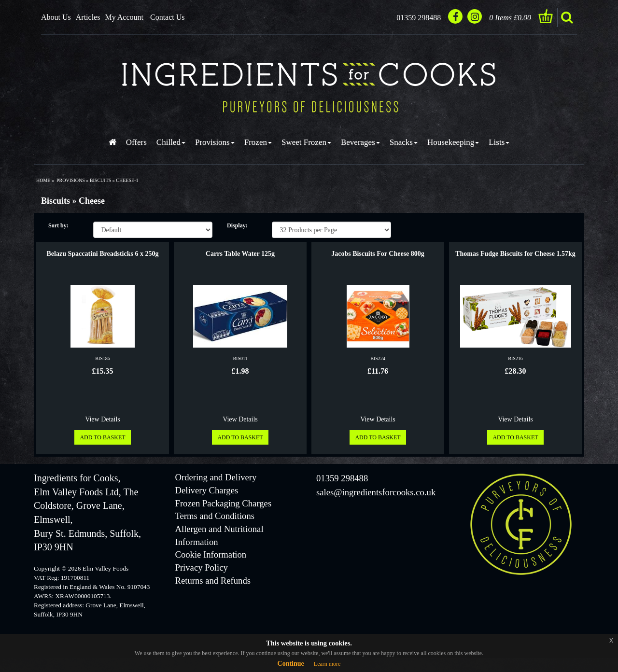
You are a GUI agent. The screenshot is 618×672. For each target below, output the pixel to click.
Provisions (215, 142)
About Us (56, 17)
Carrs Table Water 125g (240, 253)
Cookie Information (211, 554)
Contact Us (167, 17)
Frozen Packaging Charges (223, 503)
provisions (70, 180)
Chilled (170, 142)
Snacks (404, 142)
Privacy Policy (201, 567)
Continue (291, 663)
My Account (124, 17)
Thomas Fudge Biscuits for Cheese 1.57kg (515, 253)
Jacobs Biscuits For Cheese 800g (377, 253)
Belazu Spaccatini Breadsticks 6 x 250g (103, 253)
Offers (136, 142)
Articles (88, 17)
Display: (237, 225)
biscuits (100, 180)
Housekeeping (453, 142)
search (566, 17)
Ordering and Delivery (216, 477)
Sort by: (58, 225)
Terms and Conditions (215, 516)
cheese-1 (127, 180)
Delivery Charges (207, 490)
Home (43, 180)
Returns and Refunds (213, 580)
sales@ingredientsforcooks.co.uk (375, 492)
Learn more (327, 663)
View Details (102, 419)
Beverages (360, 142)
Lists (499, 142)
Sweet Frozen (306, 142)
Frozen (258, 142)
